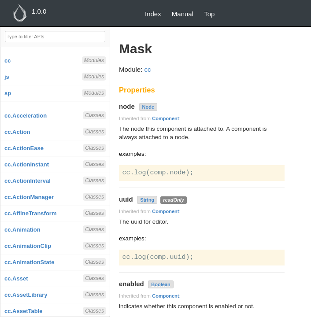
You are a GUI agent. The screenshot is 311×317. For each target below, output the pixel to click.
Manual (182, 14)
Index (153, 14)
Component (165, 118)
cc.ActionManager (29, 197)
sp (7, 93)
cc (7, 60)
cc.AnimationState (29, 262)
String (147, 200)
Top (209, 14)
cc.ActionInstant (26, 164)
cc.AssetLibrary (26, 294)
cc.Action (17, 132)
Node (148, 107)
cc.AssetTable (23, 311)
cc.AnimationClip (27, 246)
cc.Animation (22, 229)
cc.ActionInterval (27, 180)
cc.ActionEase (24, 148)
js (6, 77)
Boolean (160, 284)
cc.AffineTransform (30, 213)
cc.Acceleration (25, 115)
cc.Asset (16, 278)
